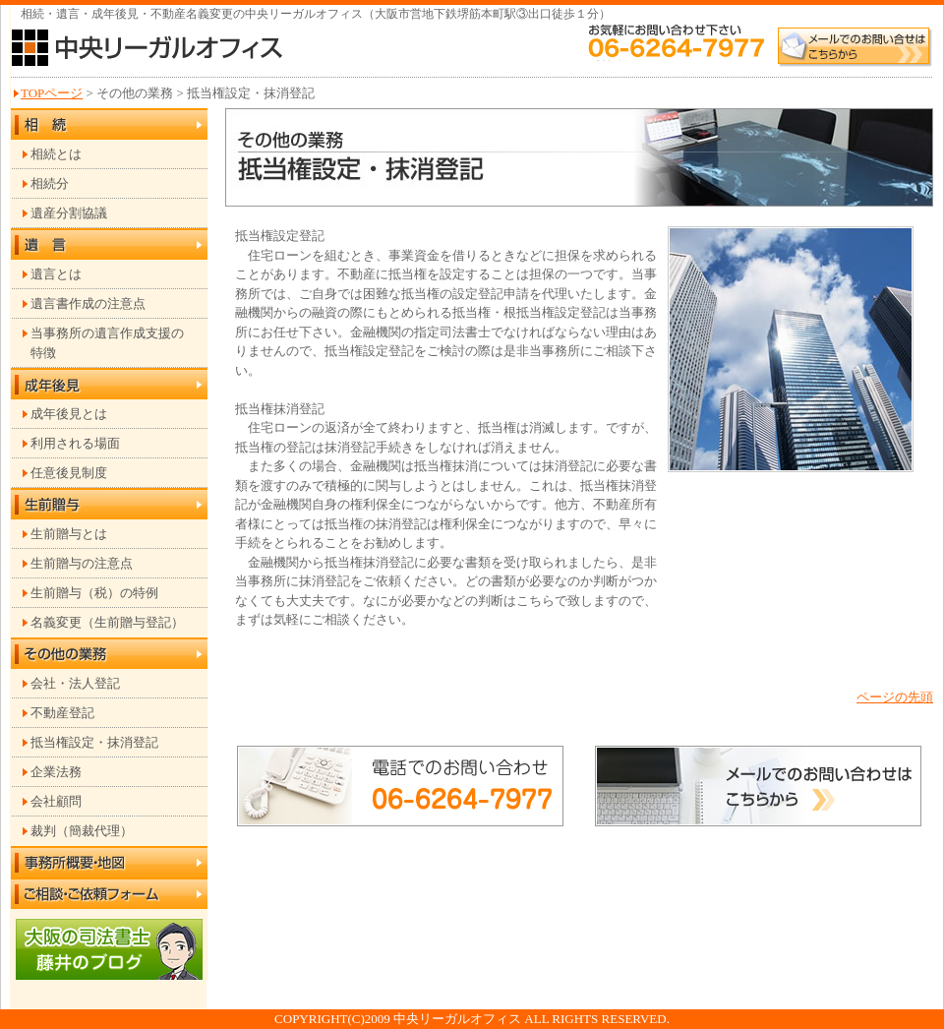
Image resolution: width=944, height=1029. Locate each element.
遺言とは (56, 274)
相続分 (49, 183)
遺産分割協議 (68, 213)
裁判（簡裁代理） (81, 830)
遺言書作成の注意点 (88, 303)
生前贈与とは (68, 533)
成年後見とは (68, 413)
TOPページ (52, 93)
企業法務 (56, 771)
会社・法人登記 (75, 683)
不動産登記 (62, 712)
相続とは (56, 154)
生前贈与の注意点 (81, 563)
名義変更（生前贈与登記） (107, 622)
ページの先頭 (894, 697)
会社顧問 (56, 801)
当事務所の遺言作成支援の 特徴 (107, 343)
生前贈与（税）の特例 (94, 592)
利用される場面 (75, 443)
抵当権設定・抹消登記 (94, 742)
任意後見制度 (68, 472)
